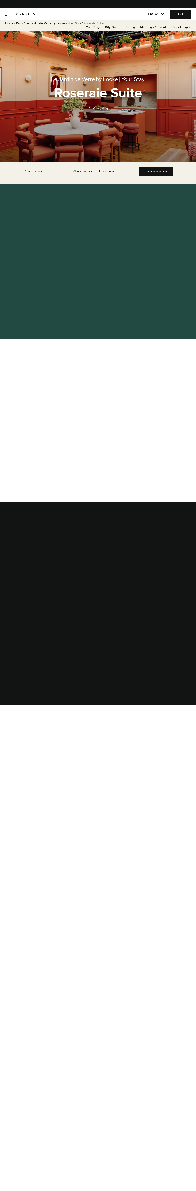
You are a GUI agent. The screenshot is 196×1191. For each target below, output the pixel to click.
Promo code (106, 171)
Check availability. (156, 171)
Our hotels (23, 15)
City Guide (112, 30)
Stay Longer (181, 30)
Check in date (33, 171)
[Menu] (6, 16)
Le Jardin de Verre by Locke (45, 27)
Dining (130, 30)
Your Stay (74, 27)
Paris (19, 27)
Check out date (82, 171)
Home (9, 27)
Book (180, 16)
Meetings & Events (154, 30)
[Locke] (98, 16)
